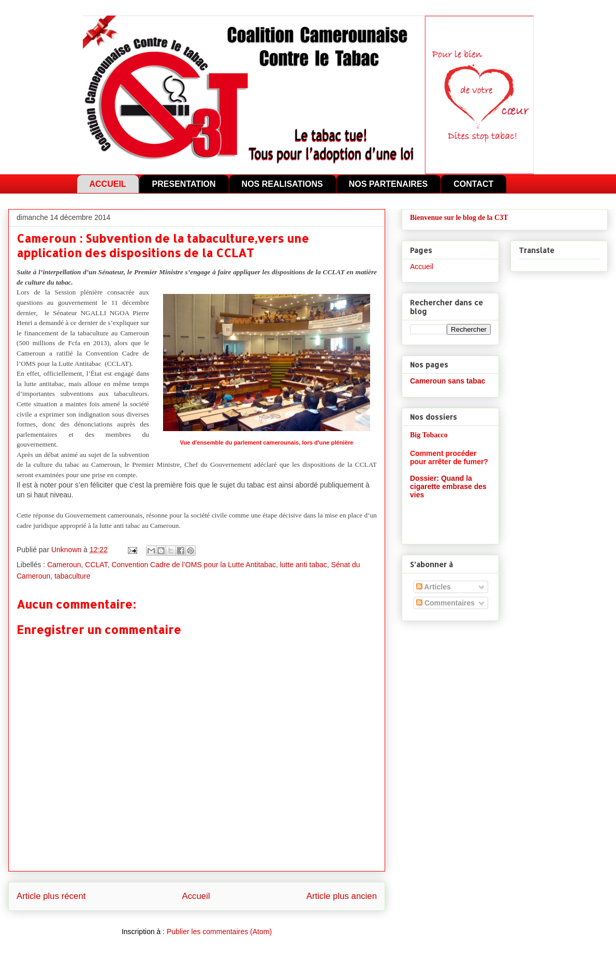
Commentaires (445, 603)
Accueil (196, 896)
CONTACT (473, 184)
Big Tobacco (429, 435)
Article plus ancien (341, 896)
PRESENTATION (184, 184)
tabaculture (72, 576)
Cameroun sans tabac (448, 381)
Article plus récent (51, 896)
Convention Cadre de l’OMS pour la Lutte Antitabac (193, 564)
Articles (433, 587)
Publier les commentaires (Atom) (219, 931)
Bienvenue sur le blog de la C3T (459, 217)
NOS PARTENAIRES (388, 184)
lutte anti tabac (303, 564)
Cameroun (64, 564)
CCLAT (96, 564)
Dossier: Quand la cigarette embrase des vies (448, 486)
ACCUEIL (108, 184)
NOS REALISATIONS (282, 184)
